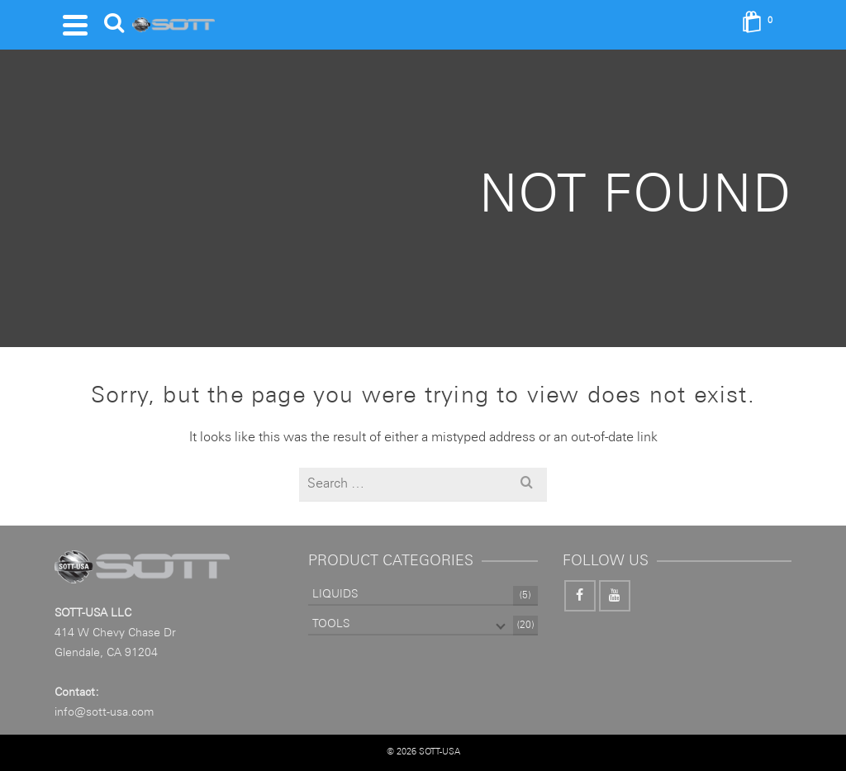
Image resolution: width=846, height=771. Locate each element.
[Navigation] (75, 25)
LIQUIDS (335, 594)
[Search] (114, 25)
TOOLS (330, 624)
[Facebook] (580, 596)
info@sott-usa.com (104, 712)
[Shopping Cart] (762, 25)
